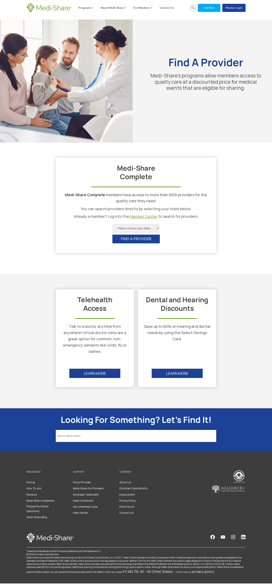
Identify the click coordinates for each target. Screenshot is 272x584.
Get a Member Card (85, 507)
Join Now (209, 7)
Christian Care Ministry (133, 489)
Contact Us (167, 7)
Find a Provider (82, 483)
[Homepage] (49, 7)
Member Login (234, 7)
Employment (127, 495)
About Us (125, 483)
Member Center (144, 217)
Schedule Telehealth (86, 495)
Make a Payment (83, 501)
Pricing (30, 483)
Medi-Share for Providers (88, 489)
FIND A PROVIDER (136, 239)
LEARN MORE (95, 374)
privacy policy (203, 572)
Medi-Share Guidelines (40, 501)
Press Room (126, 507)
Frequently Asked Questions (37, 509)
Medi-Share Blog (36, 518)
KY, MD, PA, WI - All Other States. (148, 572)
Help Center (80, 513)
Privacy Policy (127, 501)
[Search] (136, 436)
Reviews (31, 495)
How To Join (34, 489)
